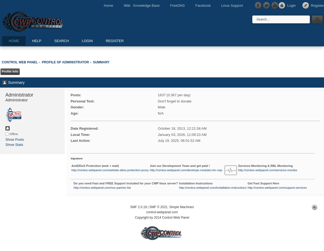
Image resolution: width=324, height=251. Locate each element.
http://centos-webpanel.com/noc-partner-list (102, 187)
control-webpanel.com (162, 212)
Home (108, 6)
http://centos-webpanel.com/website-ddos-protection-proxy (110, 170)
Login (291, 6)
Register (317, 6)
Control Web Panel (44, 21)
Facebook (203, 6)
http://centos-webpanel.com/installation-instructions (213, 187)
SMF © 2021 (158, 207)
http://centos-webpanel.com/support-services (277, 187)
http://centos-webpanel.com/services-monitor (267, 170)
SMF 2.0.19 (138, 207)
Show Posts (14, 139)
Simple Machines (181, 207)
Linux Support (232, 6)
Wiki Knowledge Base (142, 6)
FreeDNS (177, 6)
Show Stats (14, 145)
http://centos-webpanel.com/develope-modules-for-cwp (186, 170)
